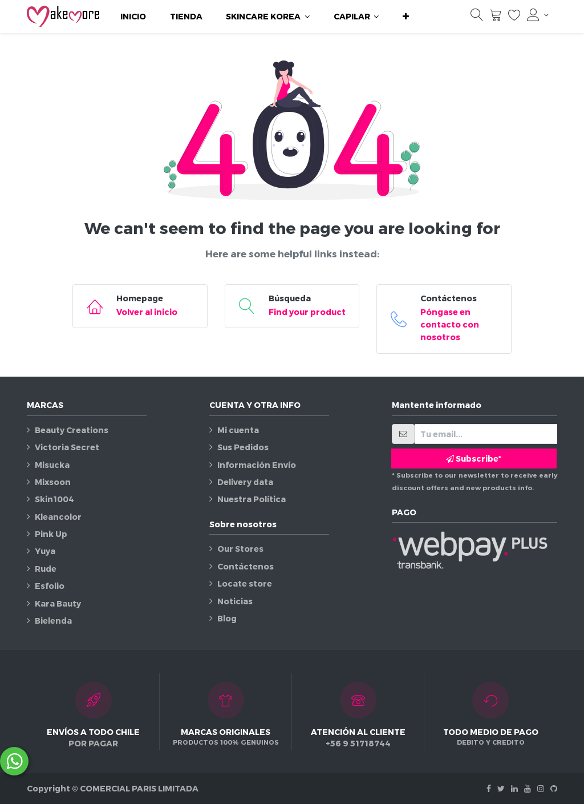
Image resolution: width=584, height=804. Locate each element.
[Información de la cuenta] (538, 15)
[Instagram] (540, 788)
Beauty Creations (71, 430)
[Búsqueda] (477, 17)
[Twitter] (501, 788)
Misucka (52, 465)
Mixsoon (53, 482)
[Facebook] (488, 788)
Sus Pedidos (243, 447)
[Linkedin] (514, 788)
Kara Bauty (58, 603)
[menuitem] (133, 17)
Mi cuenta (238, 430)
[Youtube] (527, 788)
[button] (405, 17)
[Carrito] (495, 17)
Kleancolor (58, 517)
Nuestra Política (251, 499)
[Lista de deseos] (514, 17)
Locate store (244, 583)
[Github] (553, 788)
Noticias (235, 601)
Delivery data (245, 482)
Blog (227, 618)
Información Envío (256, 465)
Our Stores (240, 548)
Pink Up (51, 534)
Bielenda (53, 620)
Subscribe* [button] (473, 458)
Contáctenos (245, 566)
